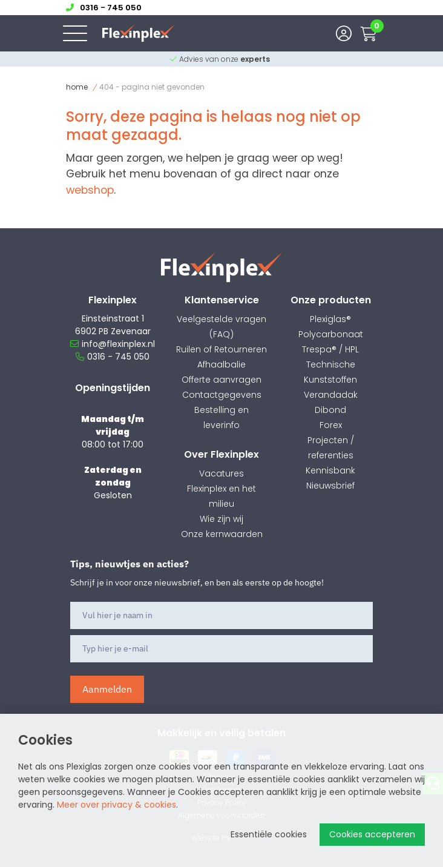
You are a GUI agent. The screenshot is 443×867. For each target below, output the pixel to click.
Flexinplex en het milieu (221, 496)
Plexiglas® (330, 319)
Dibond (330, 410)
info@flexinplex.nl (112, 344)
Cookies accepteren (372, 834)
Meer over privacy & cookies (116, 805)
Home (77, 87)
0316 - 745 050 (112, 357)
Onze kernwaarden (222, 534)
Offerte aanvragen (221, 380)
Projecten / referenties (330, 447)
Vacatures (221, 473)
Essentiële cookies (269, 834)
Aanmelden (107, 689)
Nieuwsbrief (330, 486)
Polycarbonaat (330, 334)
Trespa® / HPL (330, 349)
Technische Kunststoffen (330, 372)
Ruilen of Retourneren (221, 349)
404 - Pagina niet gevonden (152, 87)
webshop (90, 190)
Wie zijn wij (221, 519)
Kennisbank (330, 470)
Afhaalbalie (221, 364)
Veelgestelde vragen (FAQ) (221, 326)
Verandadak (331, 395)
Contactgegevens (221, 395)
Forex (331, 425)
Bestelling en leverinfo (221, 417)
